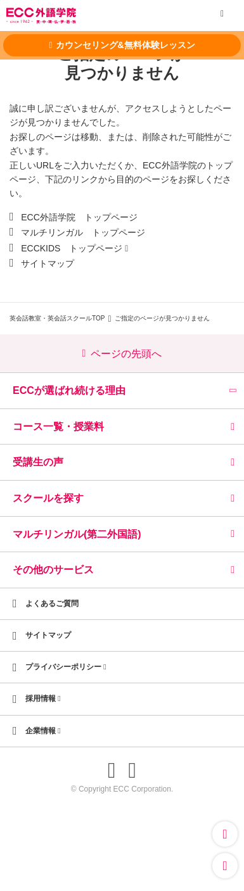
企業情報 (43, 730)
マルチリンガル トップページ (83, 232)
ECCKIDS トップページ (71, 248)
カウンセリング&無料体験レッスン (122, 45)
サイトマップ (47, 263)
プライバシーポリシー (65, 666)
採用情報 (43, 698)
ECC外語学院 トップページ (79, 217)
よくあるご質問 (52, 603)
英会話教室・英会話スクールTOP (57, 318)
